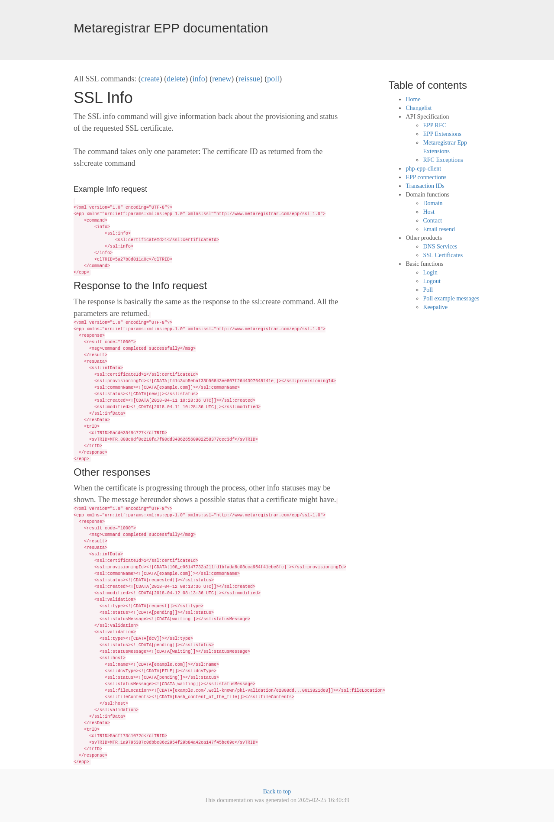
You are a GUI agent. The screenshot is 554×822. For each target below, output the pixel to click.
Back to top (277, 791)
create (150, 78)
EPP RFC (434, 125)
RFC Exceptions (443, 160)
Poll (428, 290)
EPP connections (426, 177)
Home (413, 99)
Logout (431, 281)
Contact (432, 220)
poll (273, 78)
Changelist (419, 108)
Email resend (438, 229)
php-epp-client (423, 168)
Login (430, 272)
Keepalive (435, 307)
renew (221, 78)
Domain (432, 203)
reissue (249, 78)
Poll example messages (451, 298)
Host (428, 212)
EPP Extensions (442, 134)
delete (176, 78)
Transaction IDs (425, 186)
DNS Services (440, 246)
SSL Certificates (443, 255)
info (199, 78)
